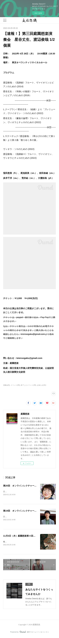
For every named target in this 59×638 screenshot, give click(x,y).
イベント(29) (15, 385)
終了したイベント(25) (28, 385)
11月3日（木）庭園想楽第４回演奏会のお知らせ (27, 536)
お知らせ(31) (41, 385)
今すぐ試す (38, 13)
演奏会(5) (6, 385)
